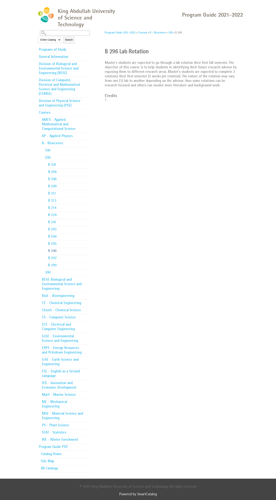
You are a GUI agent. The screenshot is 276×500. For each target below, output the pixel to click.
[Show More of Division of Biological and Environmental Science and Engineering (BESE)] (87, 63)
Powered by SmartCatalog (138, 495)
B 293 (52, 230)
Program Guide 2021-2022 (120, 32)
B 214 (52, 208)
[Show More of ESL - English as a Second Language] (87, 370)
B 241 (52, 222)
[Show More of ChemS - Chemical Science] (87, 309)
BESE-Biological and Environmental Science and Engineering (62, 284)
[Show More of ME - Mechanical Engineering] (87, 401)
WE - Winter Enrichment (60, 440)
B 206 (52, 179)
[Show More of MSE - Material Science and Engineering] (87, 413)
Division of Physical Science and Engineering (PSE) (59, 104)
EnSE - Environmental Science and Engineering (60, 339)
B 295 (52, 244)
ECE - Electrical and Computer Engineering (58, 327)
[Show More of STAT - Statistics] (87, 431)
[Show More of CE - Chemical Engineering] (87, 302)
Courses (44, 113)
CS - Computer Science (59, 318)
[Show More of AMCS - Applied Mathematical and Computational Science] (87, 119)
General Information (53, 57)
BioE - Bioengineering (58, 296)
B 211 (52, 194)
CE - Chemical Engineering (61, 303)
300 (47, 273)
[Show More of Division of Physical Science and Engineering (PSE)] (87, 100)
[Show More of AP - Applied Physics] (87, 135)
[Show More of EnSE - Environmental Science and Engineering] (87, 335)
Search (69, 39)
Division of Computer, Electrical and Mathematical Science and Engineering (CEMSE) (59, 87)
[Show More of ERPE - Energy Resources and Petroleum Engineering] (87, 347)
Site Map (47, 461)
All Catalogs (49, 469)
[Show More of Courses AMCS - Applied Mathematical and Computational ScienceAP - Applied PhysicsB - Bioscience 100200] (87, 113)
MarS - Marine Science (59, 395)
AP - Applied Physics (57, 136)
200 (47, 158)
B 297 (52, 258)
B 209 (52, 187)
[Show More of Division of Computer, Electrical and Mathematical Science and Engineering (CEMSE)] (87, 79)
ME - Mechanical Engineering (54, 404)
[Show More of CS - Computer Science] (87, 316)
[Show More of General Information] (87, 56)
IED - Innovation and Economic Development (59, 386)
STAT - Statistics (54, 433)
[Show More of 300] (87, 271)
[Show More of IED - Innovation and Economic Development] (87, 382)
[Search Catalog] (65, 32)
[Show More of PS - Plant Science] (87, 424)
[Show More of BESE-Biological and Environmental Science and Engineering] (87, 279)
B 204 (52, 172)
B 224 (52, 215)
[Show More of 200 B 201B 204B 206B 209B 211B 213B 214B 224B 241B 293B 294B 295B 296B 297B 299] (87, 158)
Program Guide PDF (53, 447)
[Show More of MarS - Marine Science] (87, 394)
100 (47, 151)
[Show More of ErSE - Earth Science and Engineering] (87, 359)
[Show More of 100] (87, 149)
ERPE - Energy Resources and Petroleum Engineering (62, 351)
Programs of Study (52, 50)
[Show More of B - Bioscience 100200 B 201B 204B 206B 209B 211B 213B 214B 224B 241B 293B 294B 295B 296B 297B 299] (87, 143)
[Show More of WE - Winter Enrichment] (87, 439)
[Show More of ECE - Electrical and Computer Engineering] (87, 324)
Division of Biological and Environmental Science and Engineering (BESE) (59, 69)
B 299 (52, 266)
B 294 (52, 237)
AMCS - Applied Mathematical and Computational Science (59, 124)
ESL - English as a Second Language (61, 374)
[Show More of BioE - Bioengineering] (87, 295)
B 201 (52, 165)
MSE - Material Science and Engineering (62, 416)
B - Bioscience (52, 143)
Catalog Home (51, 454)
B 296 (52, 251)
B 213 (52, 201)
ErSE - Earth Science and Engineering (60, 362)
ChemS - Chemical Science (61, 310)
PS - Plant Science (55, 426)
